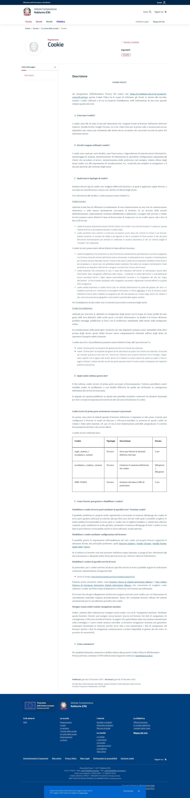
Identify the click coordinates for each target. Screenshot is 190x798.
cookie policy (83, 792)
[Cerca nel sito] (147, 11)
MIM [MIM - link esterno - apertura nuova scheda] (25, 722)
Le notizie (101, 736)
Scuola (35, 28)
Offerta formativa (140, 722)
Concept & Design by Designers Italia (138, 785)
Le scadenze (102, 748)
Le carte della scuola (49, 28)
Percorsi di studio (103, 728)
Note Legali (85, 758)
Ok (139, 791)
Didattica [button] (61, 21)
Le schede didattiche (141, 725)
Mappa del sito (159, 21)
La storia (63, 739)
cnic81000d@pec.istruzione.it (115, 770)
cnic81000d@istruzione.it (90, 770)
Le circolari (101, 742)
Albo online (101, 751)
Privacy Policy (71, 758)
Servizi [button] (39, 21)
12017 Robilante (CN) (102, 768)
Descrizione (29, 75)
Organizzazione (66, 737)
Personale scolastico (105, 725)
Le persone (64, 728)
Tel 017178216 (70, 770)
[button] (40, 67)
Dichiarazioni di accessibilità (105, 758)
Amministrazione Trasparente (35, 758)
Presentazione (66, 722)
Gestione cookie (127, 758)
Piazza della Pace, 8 (86, 768)
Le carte (126, 54)
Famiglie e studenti (104, 722)
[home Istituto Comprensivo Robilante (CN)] (40, 11)
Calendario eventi (104, 745)
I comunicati (102, 739)
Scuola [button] (28, 21)
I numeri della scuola (68, 731)
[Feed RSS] (166, 12)
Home (27, 28)
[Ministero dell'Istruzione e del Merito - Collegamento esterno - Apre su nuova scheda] (36, 2)
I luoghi (63, 725)
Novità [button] (49, 21)
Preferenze (128, 791)
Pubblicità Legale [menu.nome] (142, 21)
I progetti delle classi (141, 728)
